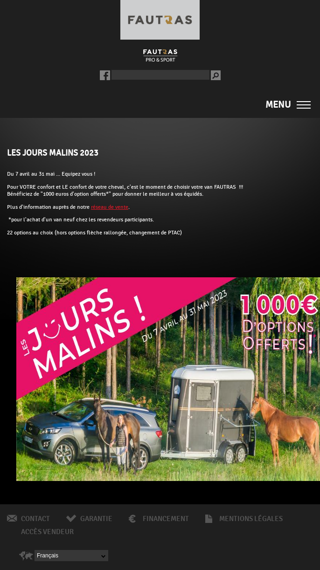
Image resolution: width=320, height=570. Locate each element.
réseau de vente (109, 207)
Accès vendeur (47, 532)
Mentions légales (251, 519)
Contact (35, 519)
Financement (166, 519)
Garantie (96, 519)
